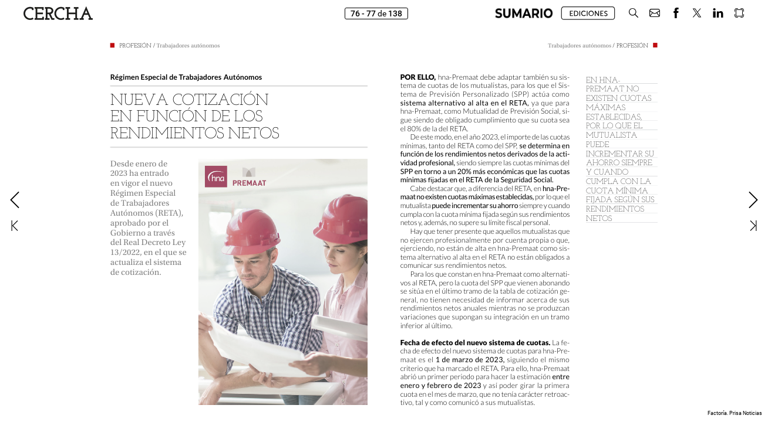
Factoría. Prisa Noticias (735, 413)
